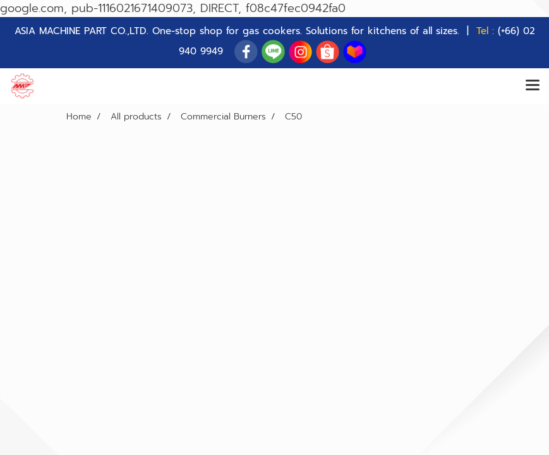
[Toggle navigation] (532, 86)
